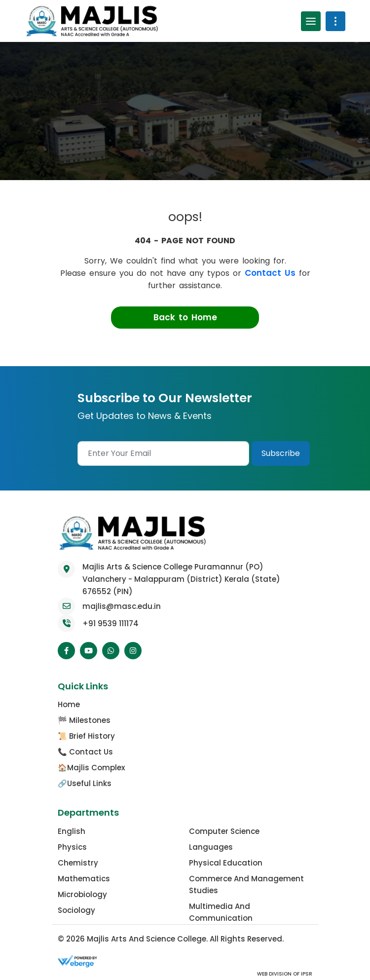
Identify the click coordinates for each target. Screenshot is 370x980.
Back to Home (185, 317)
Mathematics (84, 878)
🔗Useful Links (84, 783)
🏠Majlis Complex (91, 767)
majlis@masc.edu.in (121, 606)
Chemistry (78, 863)
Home (69, 704)
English (71, 831)
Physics (72, 847)
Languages (211, 847)
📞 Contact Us (85, 752)
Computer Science (224, 831)
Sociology (76, 910)
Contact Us (270, 273)
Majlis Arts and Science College (146, 939)
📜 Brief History (86, 736)
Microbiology (82, 894)
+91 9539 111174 (110, 623)
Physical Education (225, 863)
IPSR (305, 974)
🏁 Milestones (84, 720)
